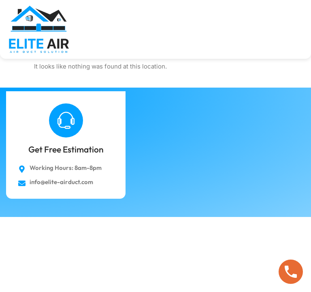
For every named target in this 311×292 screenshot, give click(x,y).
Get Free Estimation (66, 149)
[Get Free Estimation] (66, 120)
